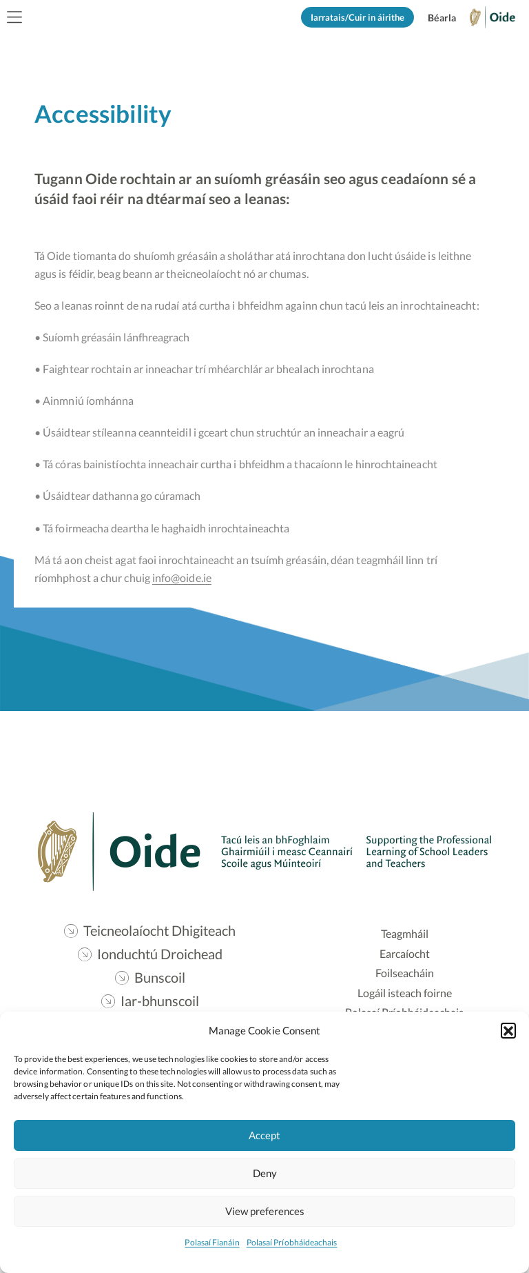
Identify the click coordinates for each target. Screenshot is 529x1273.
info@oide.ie (183, 578)
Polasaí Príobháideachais (292, 1242)
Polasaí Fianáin (212, 1242)
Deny (265, 1173)
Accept (264, 1135)
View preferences (264, 1211)
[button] (508, 1030)
